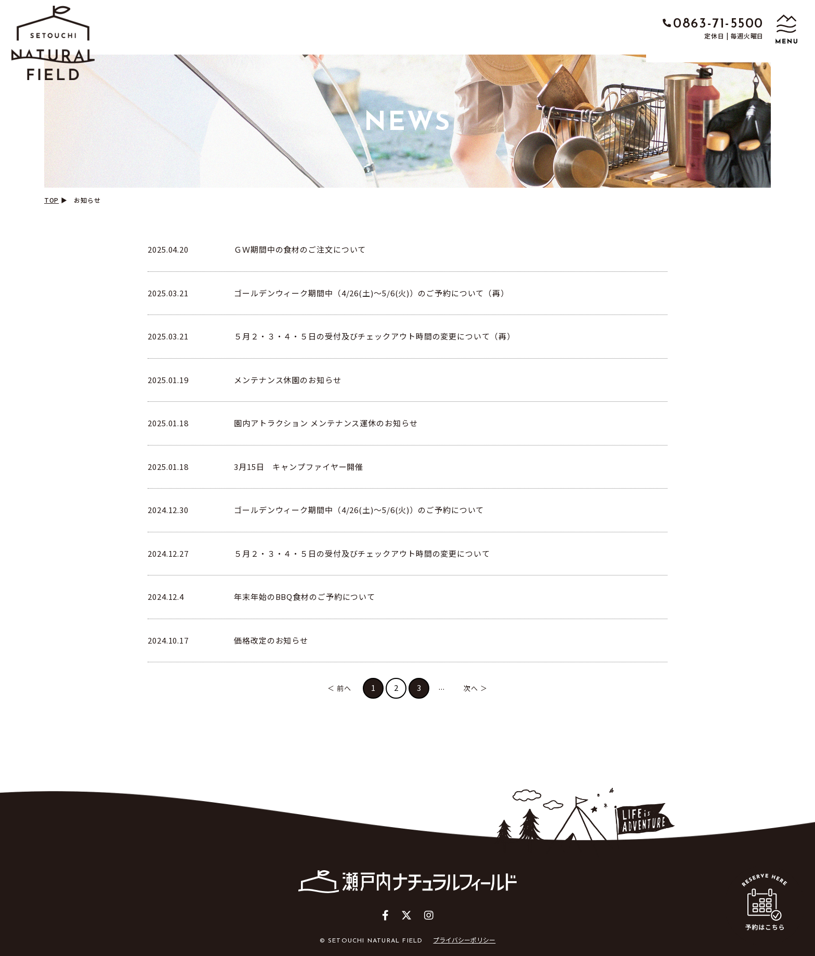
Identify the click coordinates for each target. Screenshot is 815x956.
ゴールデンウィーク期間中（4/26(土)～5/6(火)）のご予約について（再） (371, 292)
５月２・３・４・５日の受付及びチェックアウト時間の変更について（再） (374, 336)
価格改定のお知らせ (271, 640)
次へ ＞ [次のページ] (476, 688)
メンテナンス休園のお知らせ (287, 379)
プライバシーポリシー (464, 939)
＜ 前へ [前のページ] (339, 688)
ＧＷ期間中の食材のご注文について (300, 249)
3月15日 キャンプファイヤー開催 (298, 466)
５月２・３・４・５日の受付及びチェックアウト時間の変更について (362, 553)
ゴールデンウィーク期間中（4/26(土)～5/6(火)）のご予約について (359, 509)
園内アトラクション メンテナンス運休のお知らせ (326, 422)
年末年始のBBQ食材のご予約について (304, 596)
